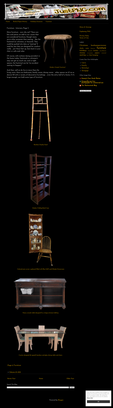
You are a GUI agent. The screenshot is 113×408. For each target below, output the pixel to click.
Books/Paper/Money (20, 21)
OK (98, 402)
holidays (83, 50)
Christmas (84, 45)
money (82, 53)
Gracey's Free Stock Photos (90, 78)
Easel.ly (84, 65)
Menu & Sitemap (85, 27)
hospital (90, 50)
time (87, 55)
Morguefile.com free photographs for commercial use (92, 82)
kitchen (95, 50)
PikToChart (85, 68)
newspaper (90, 53)
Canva (84, 63)
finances (93, 48)
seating (83, 55)
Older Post (70, 378)
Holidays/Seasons (36, 21)
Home (8, 21)
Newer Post (11, 378)
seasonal (104, 53)
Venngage (85, 71)
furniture (101, 48)
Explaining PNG (85, 31)
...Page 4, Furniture (14, 365)
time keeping (93, 55)
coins (87, 48)
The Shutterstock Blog (89, 85)
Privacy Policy (84, 36)
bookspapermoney (98, 45)
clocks (82, 48)
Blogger (60, 400)
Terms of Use (84, 38)
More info (90, 398)
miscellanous (103, 50)
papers (97, 53)
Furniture (49, 21)
